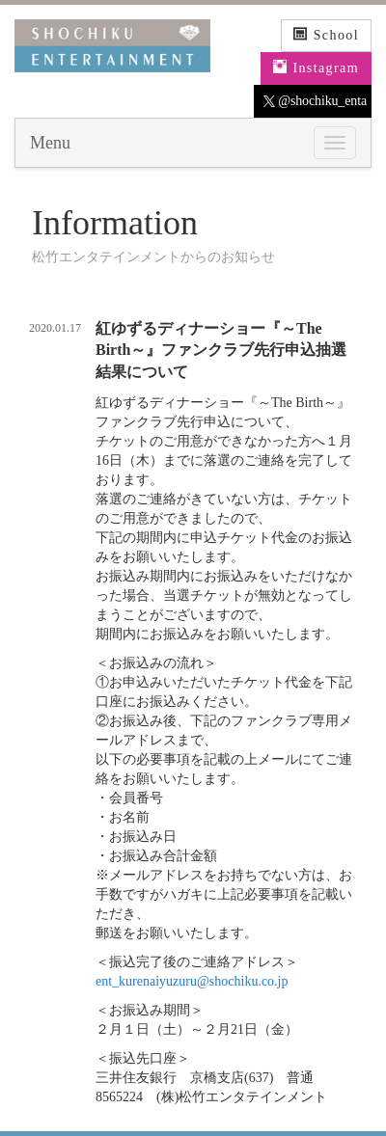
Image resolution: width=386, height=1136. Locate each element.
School (326, 34)
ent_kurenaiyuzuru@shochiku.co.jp (192, 981)
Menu (50, 142)
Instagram (316, 67)
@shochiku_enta (315, 101)
